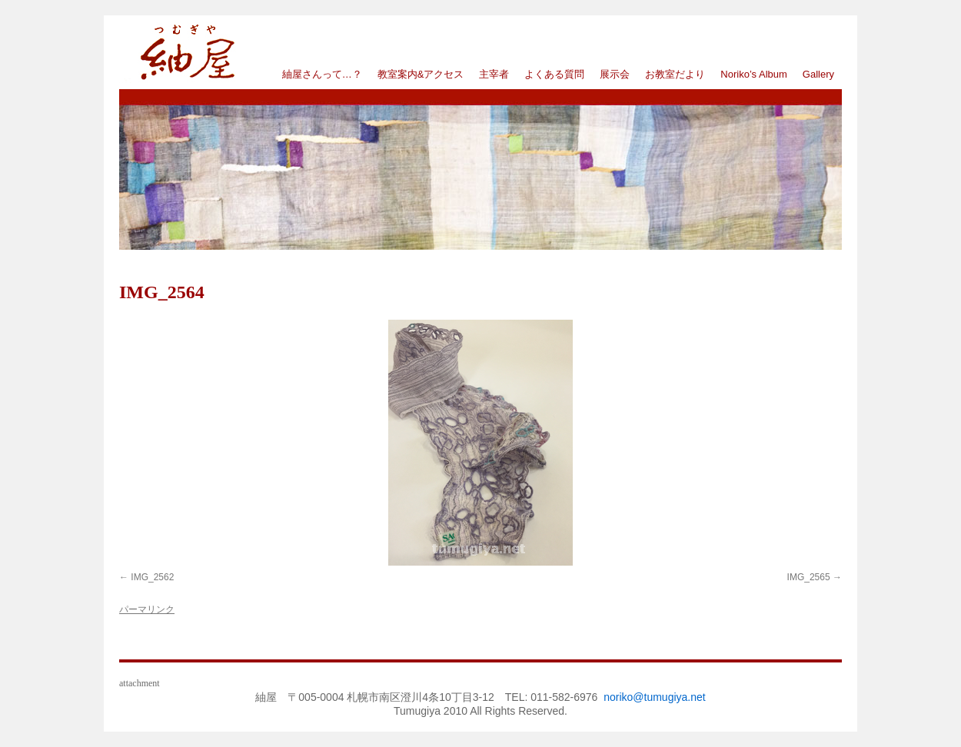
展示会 (615, 74)
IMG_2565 (808, 577)
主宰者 (494, 74)
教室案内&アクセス (420, 74)
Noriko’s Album (753, 74)
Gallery (818, 74)
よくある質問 (554, 74)
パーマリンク (147, 609)
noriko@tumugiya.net (655, 697)
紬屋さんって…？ (322, 74)
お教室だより (675, 74)
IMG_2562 (152, 577)
